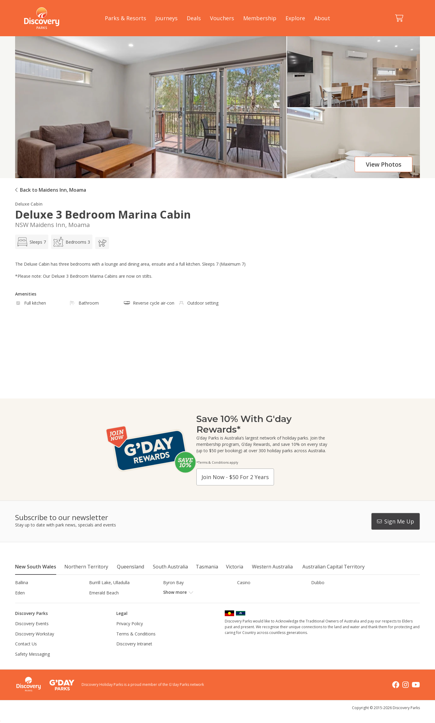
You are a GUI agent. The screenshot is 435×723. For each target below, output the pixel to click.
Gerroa (244, 593)
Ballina (21, 582)
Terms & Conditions (136, 644)
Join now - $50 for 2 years (235, 477)
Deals (194, 18)
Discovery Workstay (34, 644)
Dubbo (317, 582)
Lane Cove (247, 603)
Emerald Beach (104, 593)
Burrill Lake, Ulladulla (109, 582)
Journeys (166, 18)
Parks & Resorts (125, 18)
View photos (383, 164)
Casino (243, 582)
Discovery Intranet (134, 654)
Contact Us (26, 654)
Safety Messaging (32, 664)
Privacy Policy (129, 634)
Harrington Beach (328, 593)
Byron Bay (173, 582)
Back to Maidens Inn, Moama (53, 190)
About (322, 18)
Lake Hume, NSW (180, 603)
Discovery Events (32, 634)
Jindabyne (98, 603)
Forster (170, 593)
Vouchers (222, 18)
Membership (259, 18)
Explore (295, 18)
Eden (20, 593)
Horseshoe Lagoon (34, 603)
